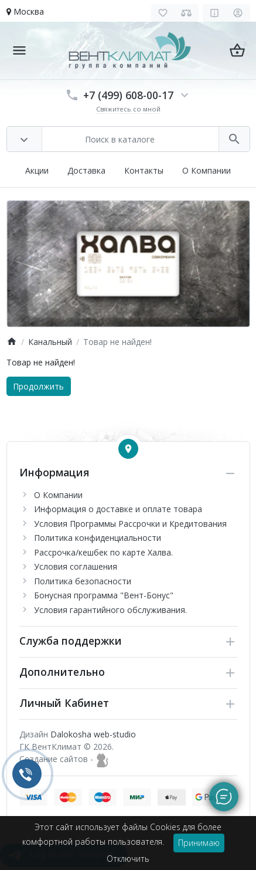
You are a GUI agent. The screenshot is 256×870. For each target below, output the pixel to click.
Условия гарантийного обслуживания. (110, 609)
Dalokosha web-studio (93, 734)
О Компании (206, 170)
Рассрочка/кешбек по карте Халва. (103, 552)
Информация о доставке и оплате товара (118, 508)
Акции (37, 170)
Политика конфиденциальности (97, 537)
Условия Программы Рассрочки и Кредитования (130, 523)
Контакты (143, 170)
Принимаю (199, 842)
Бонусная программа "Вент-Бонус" (103, 595)
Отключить (128, 858)
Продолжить (38, 386)
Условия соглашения (75, 566)
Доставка (86, 170)
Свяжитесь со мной (128, 108)
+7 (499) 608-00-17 (128, 95)
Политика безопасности (82, 581)
